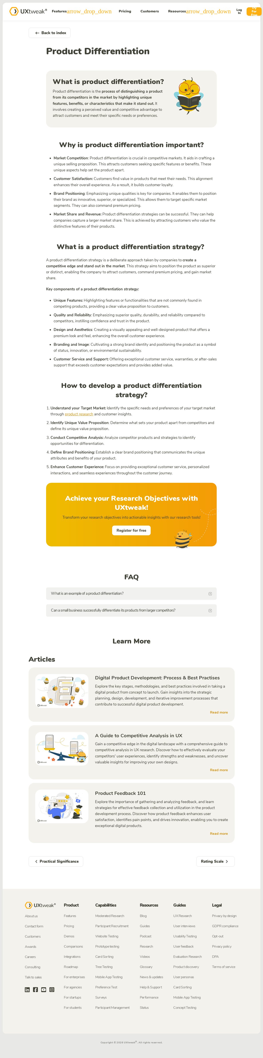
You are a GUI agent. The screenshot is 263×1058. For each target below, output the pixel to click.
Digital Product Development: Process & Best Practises (157, 678)
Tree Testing (103, 966)
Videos (145, 956)
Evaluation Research (187, 956)
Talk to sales (33, 977)
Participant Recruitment (112, 926)
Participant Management (112, 1007)
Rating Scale (215, 861)
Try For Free (254, 11)
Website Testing (106, 936)
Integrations (72, 956)
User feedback (183, 946)
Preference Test (106, 987)
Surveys (101, 997)
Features (82, 11)
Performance (149, 997)
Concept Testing (184, 1007)
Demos (69, 936)
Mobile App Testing (109, 977)
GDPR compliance (225, 926)
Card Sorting (104, 956)
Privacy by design (224, 915)
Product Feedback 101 (120, 793)
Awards (30, 946)
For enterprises (74, 977)
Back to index (49, 32)
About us (31, 916)
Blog (143, 915)
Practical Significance (56, 861)
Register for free (131, 530)
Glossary (146, 966)
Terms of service (223, 966)
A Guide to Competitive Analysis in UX (138, 735)
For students (72, 1007)
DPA (215, 956)
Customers (149, 11)
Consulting (32, 967)
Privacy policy (221, 946)
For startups (72, 997)
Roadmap (71, 966)
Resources (199, 11)
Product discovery (186, 966)
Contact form (34, 926)
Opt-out (217, 936)
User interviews (184, 926)
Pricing (125, 11)
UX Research (182, 915)
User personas (183, 977)
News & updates (151, 977)
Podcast (145, 936)
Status (144, 1007)
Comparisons (73, 946)
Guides (145, 926)
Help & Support (151, 987)
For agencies (73, 987)
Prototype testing (107, 946)
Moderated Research (109, 915)
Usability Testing (184, 936)
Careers (30, 956)
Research (146, 946)
